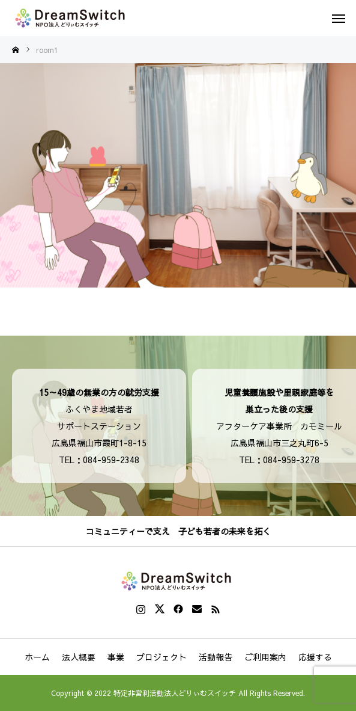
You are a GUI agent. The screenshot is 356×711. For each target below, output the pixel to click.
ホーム (37, 657)
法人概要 (78, 657)
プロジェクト (161, 657)
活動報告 (215, 657)
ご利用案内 (265, 657)
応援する (315, 657)
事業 (115, 657)
